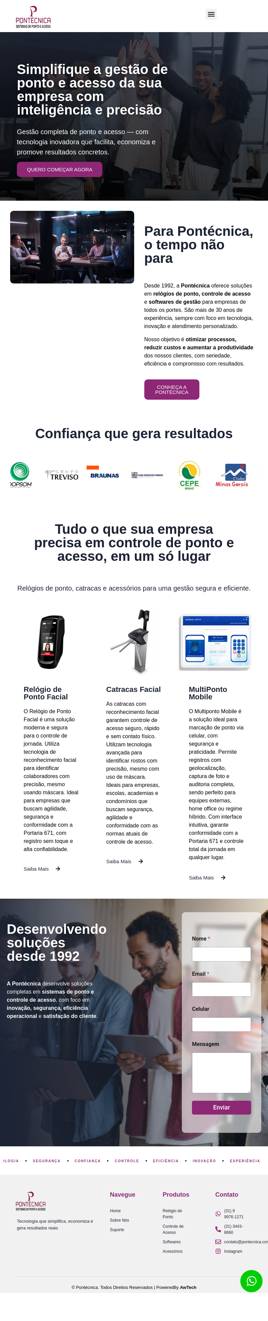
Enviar (221, 1107)
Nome (201, 939)
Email (200, 974)
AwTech (188, 1287)
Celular (200, 1009)
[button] (211, 14)
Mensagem (205, 1044)
